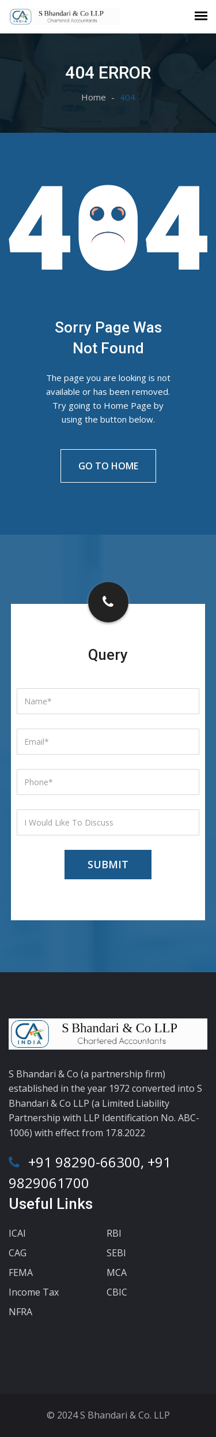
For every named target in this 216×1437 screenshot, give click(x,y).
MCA (117, 1272)
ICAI (17, 1233)
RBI (114, 1233)
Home (93, 97)
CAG (17, 1252)
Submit (108, 864)
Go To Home (108, 466)
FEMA (21, 1272)
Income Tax (34, 1292)
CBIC (117, 1292)
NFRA (20, 1311)
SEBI (116, 1252)
